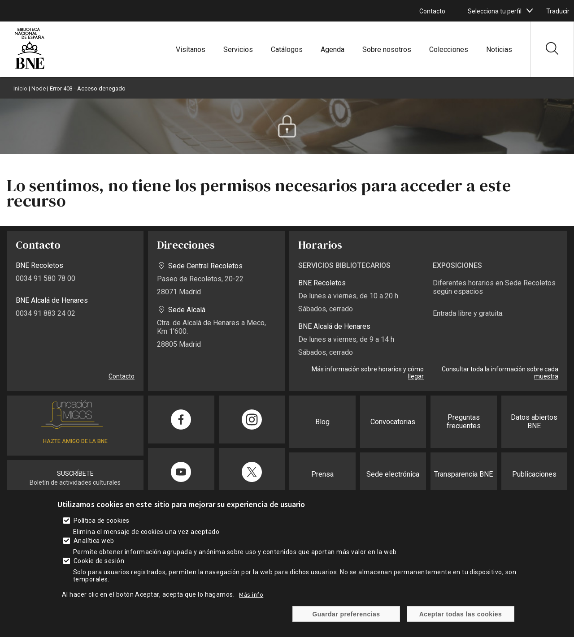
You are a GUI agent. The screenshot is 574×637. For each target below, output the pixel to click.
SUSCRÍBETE (75, 473)
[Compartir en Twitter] (252, 472)
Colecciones (448, 49)
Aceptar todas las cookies (460, 623)
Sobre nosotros (386, 49)
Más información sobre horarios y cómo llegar (368, 373)
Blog (322, 421)
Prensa (322, 474)
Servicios (238, 49)
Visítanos (190, 49)
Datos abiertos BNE (534, 421)
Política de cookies (102, 530)
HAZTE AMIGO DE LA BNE (75, 441)
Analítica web (94, 550)
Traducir (558, 11)
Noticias (499, 49)
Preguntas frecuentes (464, 421)
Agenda (332, 49)
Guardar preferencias (346, 623)
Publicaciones (534, 474)
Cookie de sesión (99, 570)
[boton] (529, 11)
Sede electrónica (392, 474)
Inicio (20, 88)
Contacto (432, 11)
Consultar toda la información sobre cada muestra (500, 373)
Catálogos (287, 49)
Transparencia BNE (463, 474)
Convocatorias (392, 421)
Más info (251, 604)
